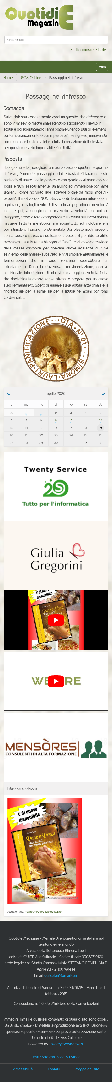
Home (8, 77)
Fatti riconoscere (84, 49)
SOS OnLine (31, 77)
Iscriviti (103, 49)
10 (71, 420)
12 (100, 420)
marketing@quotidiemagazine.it (44, 911)
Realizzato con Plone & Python (56, 1057)
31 (26, 413)
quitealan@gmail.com (61, 975)
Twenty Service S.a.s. (66, 1044)
